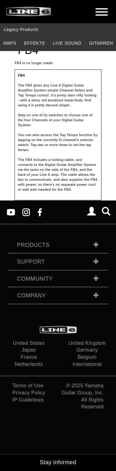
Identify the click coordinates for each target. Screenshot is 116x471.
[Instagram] (26, 212)
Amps (9, 43)
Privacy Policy (28, 392)
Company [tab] (31, 295)
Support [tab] (31, 262)
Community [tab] (35, 279)
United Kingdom (87, 343)
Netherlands (29, 364)
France (29, 357)
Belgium (87, 357)
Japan (29, 350)
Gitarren (101, 43)
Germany (87, 350)
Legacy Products (21, 29)
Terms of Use (27, 385)
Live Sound (67, 43)
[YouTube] (11, 212)
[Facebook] (40, 212)
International (87, 364)
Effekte (34, 43)
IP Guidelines (28, 399)
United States (29, 343)
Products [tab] (33, 245)
